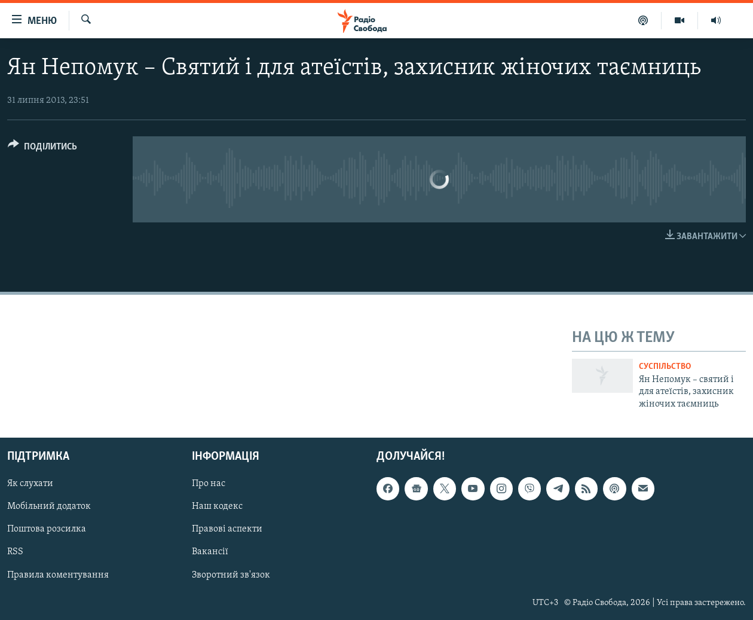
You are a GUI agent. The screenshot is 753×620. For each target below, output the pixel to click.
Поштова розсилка (46, 530)
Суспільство (665, 366)
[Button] (42, 148)
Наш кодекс (217, 507)
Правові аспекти (227, 530)
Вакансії (210, 552)
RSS (15, 552)
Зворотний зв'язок (231, 575)
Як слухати (30, 483)
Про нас (208, 483)
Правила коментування (58, 575)
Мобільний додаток (49, 507)
